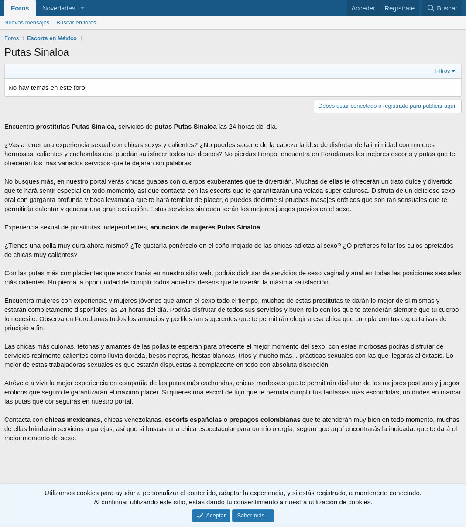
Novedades (58, 8)
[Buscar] (442, 8)
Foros (20, 8)
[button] (82, 8)
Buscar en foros (76, 22)
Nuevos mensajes (26, 22)
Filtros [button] (442, 71)
